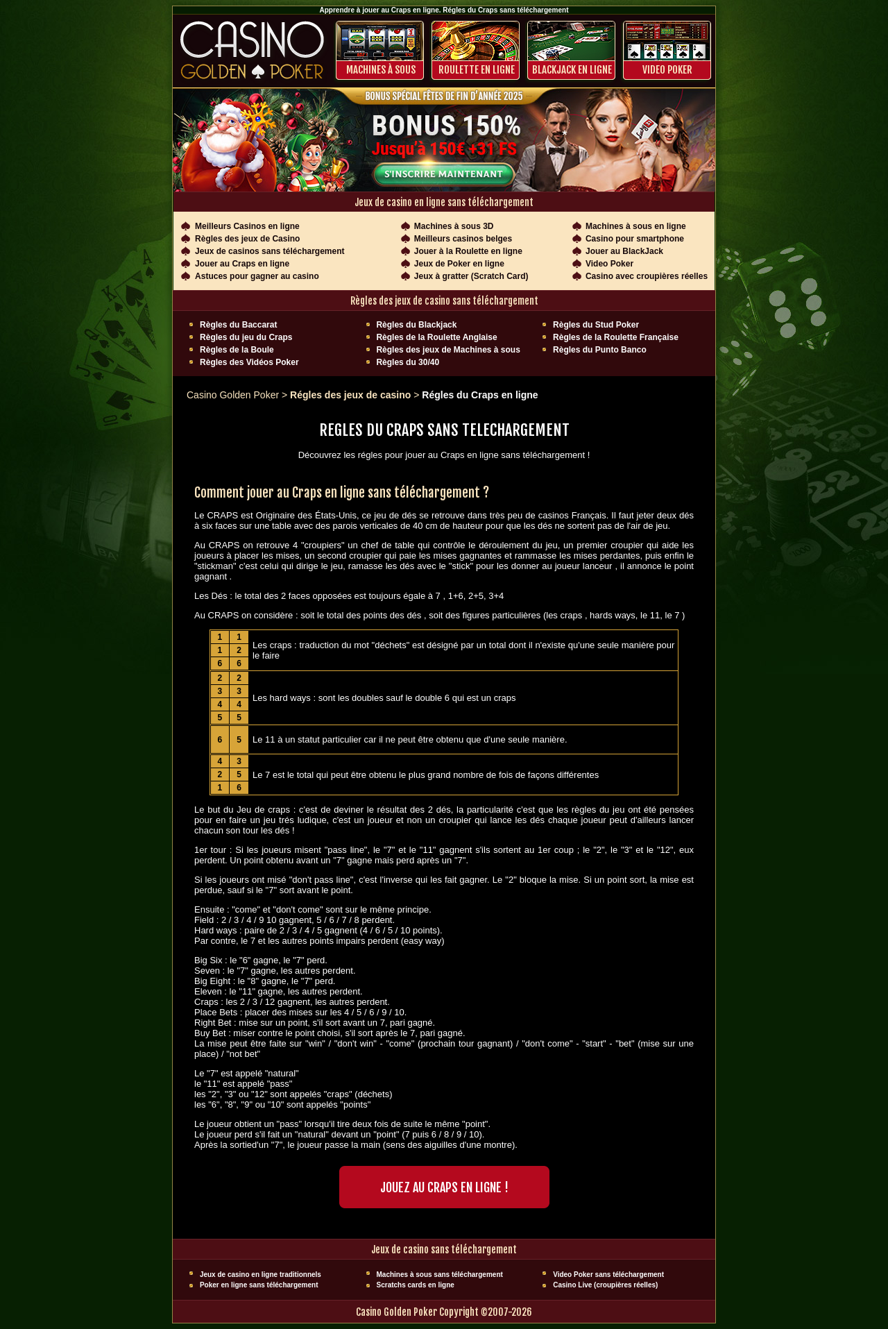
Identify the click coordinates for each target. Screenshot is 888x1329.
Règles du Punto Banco (600, 350)
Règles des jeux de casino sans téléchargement (444, 301)
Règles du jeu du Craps (246, 337)
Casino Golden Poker (233, 394)
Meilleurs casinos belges (463, 239)
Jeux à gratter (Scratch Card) (471, 276)
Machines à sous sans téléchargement (440, 1274)
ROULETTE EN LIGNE (476, 69)
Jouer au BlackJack (624, 251)
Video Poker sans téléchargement (608, 1274)
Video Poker (667, 69)
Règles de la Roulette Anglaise (436, 337)
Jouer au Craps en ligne (242, 264)
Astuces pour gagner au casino (257, 276)
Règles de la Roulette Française (615, 337)
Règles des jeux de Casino (247, 239)
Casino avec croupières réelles (647, 276)
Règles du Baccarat (238, 325)
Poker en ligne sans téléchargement (259, 1285)
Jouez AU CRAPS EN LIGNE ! (444, 1187)
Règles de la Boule (237, 350)
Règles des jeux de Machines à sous (448, 350)
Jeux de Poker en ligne (459, 264)
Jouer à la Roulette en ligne (468, 251)
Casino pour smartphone (635, 239)
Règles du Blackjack (416, 325)
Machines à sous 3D (454, 226)
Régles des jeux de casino (351, 394)
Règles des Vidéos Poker (249, 362)
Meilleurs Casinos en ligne (247, 226)
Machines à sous (381, 69)
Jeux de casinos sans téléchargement (269, 251)
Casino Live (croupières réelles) (605, 1285)
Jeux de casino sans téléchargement (444, 1249)
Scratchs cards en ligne (415, 1285)
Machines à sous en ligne (636, 226)
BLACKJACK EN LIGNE (572, 69)
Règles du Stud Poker (596, 325)
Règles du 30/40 (407, 362)
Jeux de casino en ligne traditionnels (260, 1274)
